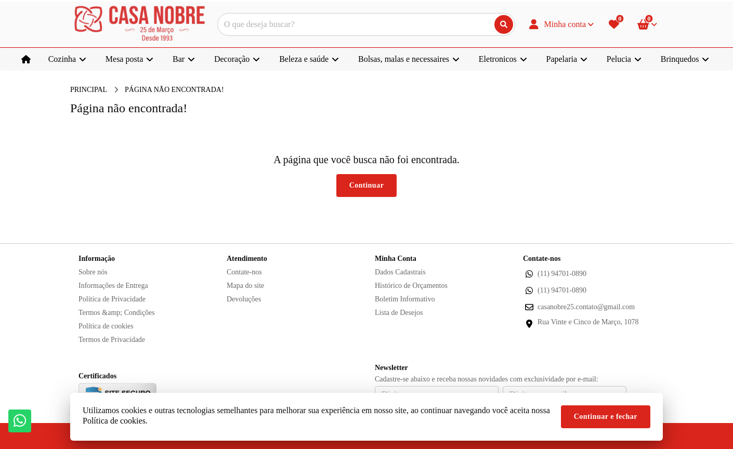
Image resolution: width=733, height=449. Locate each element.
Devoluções (244, 299)
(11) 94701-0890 (562, 274)
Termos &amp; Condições (116, 312)
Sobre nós (93, 272)
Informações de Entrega (113, 285)
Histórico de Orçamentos (411, 285)
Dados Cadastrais (400, 272)
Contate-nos (244, 272)
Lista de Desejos (399, 312)
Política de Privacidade (112, 299)
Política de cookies (106, 326)
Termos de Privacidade (111, 340)
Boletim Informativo (405, 299)
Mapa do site (245, 285)
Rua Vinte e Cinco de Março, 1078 (588, 322)
